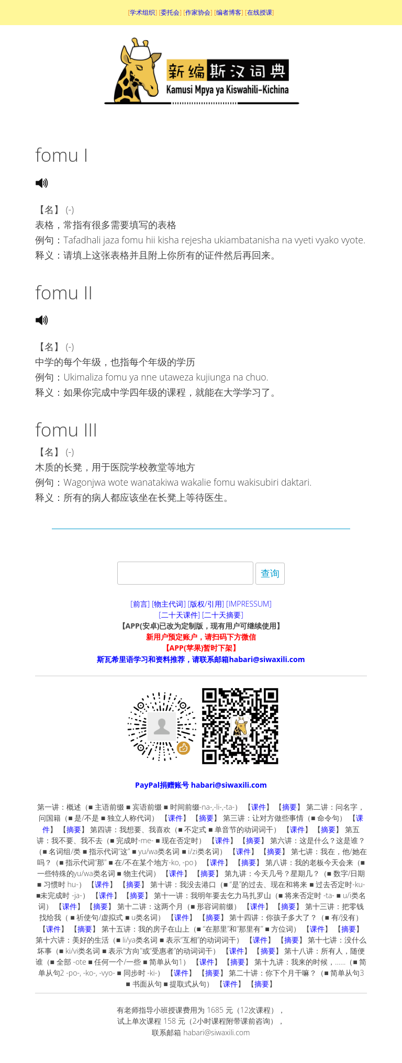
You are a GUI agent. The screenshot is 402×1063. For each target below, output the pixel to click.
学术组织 (142, 12)
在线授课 (259, 12)
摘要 (289, 807)
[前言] (140, 604)
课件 (258, 807)
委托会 (170, 12)
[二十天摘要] (222, 615)
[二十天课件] (179, 615)
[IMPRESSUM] (249, 604)
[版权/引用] (206, 604)
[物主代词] (169, 604)
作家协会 (197, 12)
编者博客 (228, 12)
